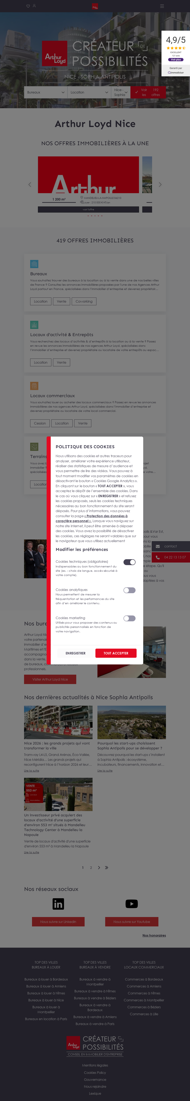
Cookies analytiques (87, 596)
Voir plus (175, 59)
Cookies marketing (87, 624)
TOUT (116, 653)
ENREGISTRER (75, 653)
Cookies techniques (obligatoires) (87, 568)
